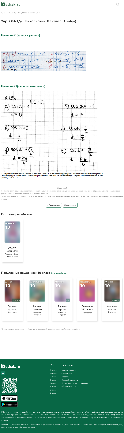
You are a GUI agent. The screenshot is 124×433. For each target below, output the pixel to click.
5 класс (53, 389)
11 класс (53, 370)
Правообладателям (70, 380)
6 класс (53, 386)
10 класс (53, 373)
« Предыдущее (53, 205)
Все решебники (59, 272)
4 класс (53, 393)
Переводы (66, 376)
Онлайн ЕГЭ (67, 373)
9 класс (53, 376)
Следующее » (70, 205)
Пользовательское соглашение (75, 383)
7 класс (53, 383)
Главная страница (69, 370)
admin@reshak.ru (69, 386)
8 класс (53, 380)
